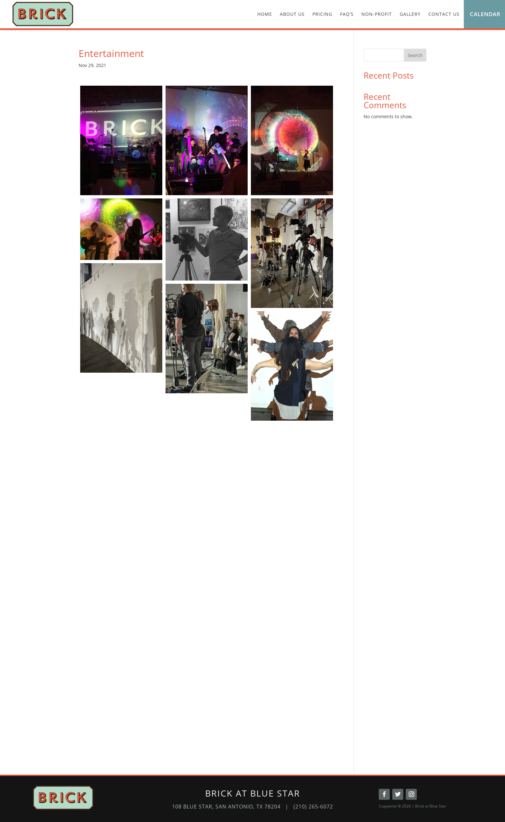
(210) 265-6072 (313, 806)
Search (415, 55)
